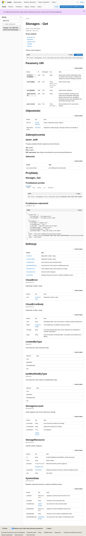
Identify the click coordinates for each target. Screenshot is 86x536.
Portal (56, 6)
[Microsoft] (3, 2)
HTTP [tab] (28, 187)
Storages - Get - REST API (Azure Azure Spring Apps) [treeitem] (10, 29)
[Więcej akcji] (81, 18)
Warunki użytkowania (6, 535)
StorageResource (31, 272)
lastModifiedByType (31, 265)
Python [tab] (39, 187)
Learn (27, 18)
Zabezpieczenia (31, 41)
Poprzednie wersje (31, 532)
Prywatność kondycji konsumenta (72, 532)
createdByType (30, 262)
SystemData (29, 275)
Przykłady (29, 44)
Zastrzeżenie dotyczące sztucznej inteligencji (13, 532)
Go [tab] (44, 187)
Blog (39, 532)
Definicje (29, 46)
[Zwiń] (20, 17)
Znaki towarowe (18, 535)
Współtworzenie (48, 532)
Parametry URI (31, 37)
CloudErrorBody (30, 259)
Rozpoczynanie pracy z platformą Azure (72, 6)
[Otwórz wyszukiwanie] (77, 2)
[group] (54, 58)
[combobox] (11, 20)
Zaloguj (82, 2)
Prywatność (57, 532)
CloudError (38, 127)
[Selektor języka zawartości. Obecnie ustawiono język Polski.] (4, 528)
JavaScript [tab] (50, 187)
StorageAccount (30, 268)
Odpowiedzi (30, 39)
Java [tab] (34, 187)
